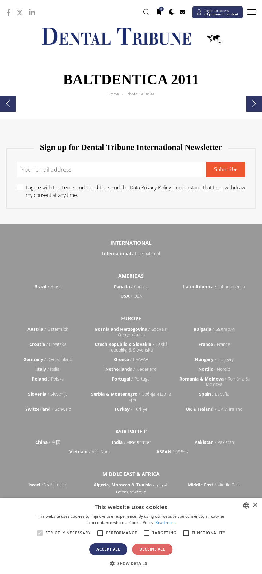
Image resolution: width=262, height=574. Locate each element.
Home (113, 94)
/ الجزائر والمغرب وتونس (131, 487)
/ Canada (131, 287)
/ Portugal (131, 379)
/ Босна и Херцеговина (131, 332)
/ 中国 (48, 442)
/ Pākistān (214, 442)
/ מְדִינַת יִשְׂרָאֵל (47, 485)
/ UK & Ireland (214, 409)
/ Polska (48, 379)
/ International (131, 253)
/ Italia (47, 369)
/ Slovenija (47, 394)
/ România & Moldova (214, 381)
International (131, 242)
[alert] (131, 536)
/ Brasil (47, 287)
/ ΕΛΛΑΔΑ (131, 359)
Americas (131, 276)
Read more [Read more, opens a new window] (165, 522)
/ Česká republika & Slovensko (131, 347)
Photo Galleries (140, 94)
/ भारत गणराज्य (131, 442)
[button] (131, 563)
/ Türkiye (131, 409)
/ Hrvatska (47, 344)
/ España (214, 394)
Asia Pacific (131, 431)
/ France (214, 344)
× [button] (255, 505)
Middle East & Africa (131, 474)
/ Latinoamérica (214, 287)
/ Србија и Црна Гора (131, 397)
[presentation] (8, 104)
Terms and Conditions (85, 187)
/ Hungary (214, 359)
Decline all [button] (152, 549)
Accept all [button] (108, 549)
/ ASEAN (172, 452)
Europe (131, 318)
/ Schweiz (48, 409)
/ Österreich (47, 329)
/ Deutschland (47, 359)
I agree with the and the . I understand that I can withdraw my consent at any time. (135, 191)
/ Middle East (214, 485)
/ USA (131, 296)
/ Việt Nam (89, 452)
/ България (214, 329)
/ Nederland (131, 369)
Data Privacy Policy (150, 187)
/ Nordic (214, 369)
